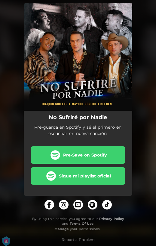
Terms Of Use (81, 223)
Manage (61, 229)
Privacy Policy (111, 219)
